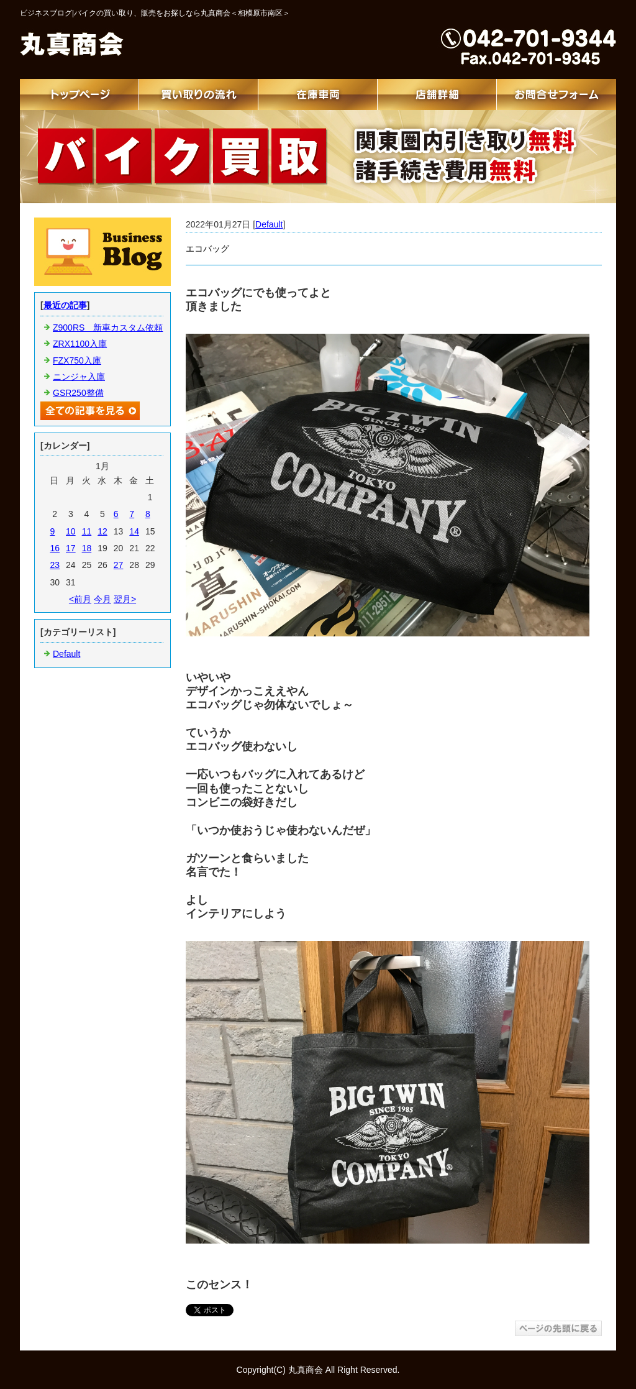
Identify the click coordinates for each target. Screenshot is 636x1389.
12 (102, 531)
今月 (102, 599)
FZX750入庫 (77, 360)
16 (55, 548)
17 (71, 548)
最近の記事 (65, 305)
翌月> (125, 599)
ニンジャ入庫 (79, 377)
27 (119, 565)
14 (134, 531)
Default (269, 224)
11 (87, 531)
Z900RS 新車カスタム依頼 (108, 327)
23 (55, 565)
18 (87, 548)
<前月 (80, 599)
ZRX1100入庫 (80, 344)
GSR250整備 (78, 393)
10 (71, 531)
